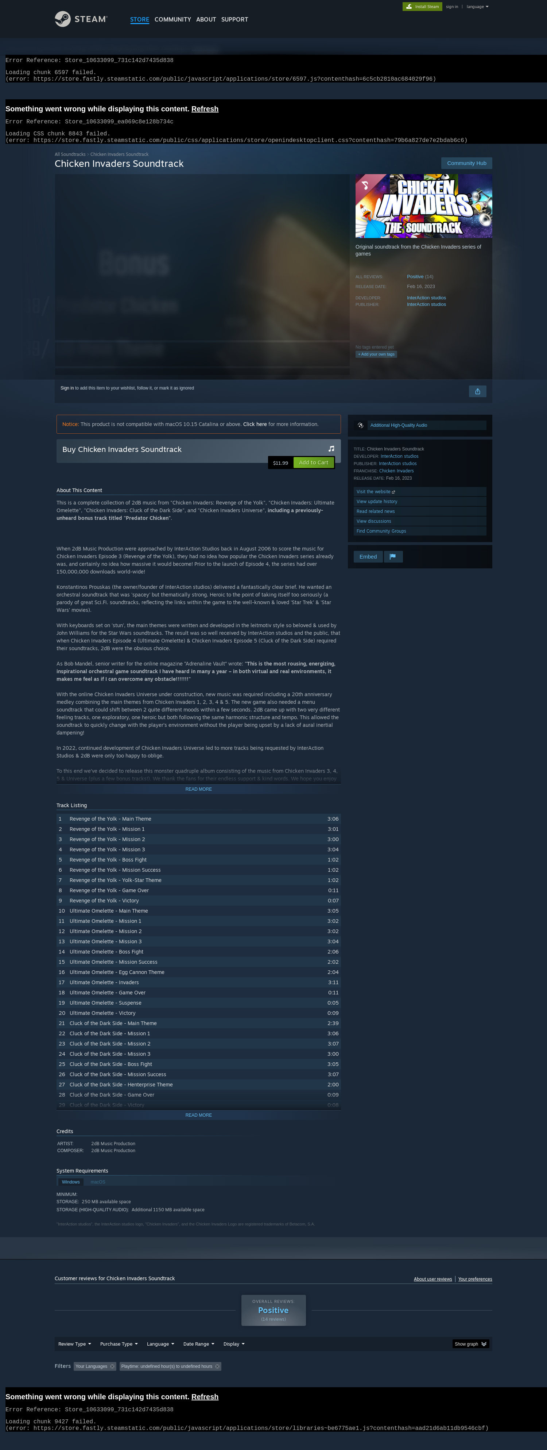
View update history (377, 510)
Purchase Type (116, 1358)
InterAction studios (426, 306)
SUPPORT (234, 19)
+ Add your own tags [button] (376, 363)
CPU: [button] (372, 1380)
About (206, 19)
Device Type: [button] (428, 1380)
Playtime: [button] (221, 1380)
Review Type (72, 1358)
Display (231, 1358)
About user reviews (433, 1287)
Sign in (67, 396)
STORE (140, 19)
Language (158, 1358)
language (475, 6)
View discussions (374, 530)
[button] (313, 471)
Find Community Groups (381, 539)
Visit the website (376, 500)
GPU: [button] (397, 1380)
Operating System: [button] (335, 1380)
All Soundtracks (70, 163)
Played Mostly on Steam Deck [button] (274, 1380)
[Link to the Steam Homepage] (87, 25)
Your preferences (475, 1287)
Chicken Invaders (396, 479)
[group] (273, 1381)
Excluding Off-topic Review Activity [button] (165, 1380)
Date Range (196, 1358)
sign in (452, 6)
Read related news (376, 520)
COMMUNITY (173, 19)
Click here (255, 433)
